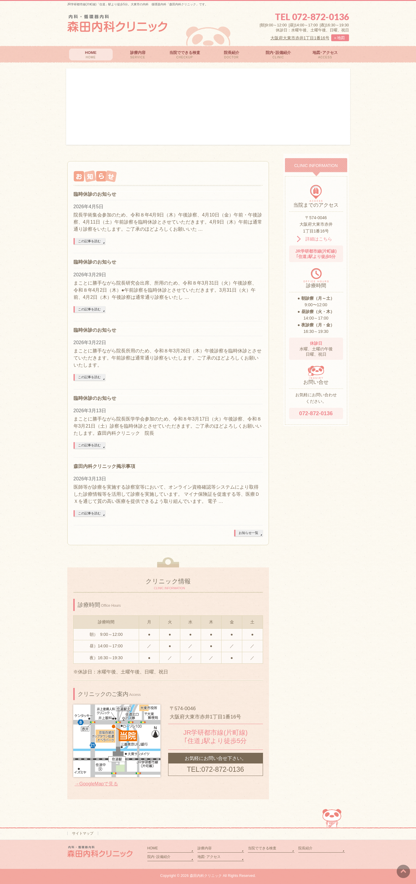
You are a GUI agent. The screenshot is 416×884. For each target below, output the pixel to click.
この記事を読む (89, 241)
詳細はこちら (314, 239)
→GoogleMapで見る (96, 783)
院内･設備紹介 (158, 857)
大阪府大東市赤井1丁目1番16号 (299, 38)
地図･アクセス (209, 857)
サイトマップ (82, 833)
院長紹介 (305, 848)
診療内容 (204, 848)
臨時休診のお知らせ (95, 194)
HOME (152, 848)
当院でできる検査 (262, 848)
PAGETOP (333, 813)
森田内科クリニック (206, 876)
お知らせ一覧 (248, 533)
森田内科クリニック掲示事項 (104, 466)
